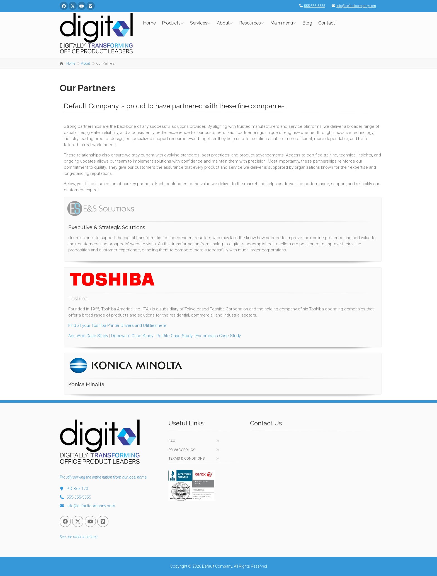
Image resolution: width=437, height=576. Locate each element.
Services (198, 23)
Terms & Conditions (187, 458)
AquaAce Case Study (88, 335)
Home (149, 23)
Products (171, 23)
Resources (250, 23)
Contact (326, 23)
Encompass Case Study (218, 335)
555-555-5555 (311, 6)
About (223, 23)
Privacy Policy (182, 450)
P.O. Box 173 (74, 488)
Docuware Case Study (132, 335)
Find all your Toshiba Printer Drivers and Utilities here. (117, 325)
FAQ (172, 441)
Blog (307, 23)
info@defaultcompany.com (352, 6)
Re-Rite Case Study (174, 335)
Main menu (281, 23)
